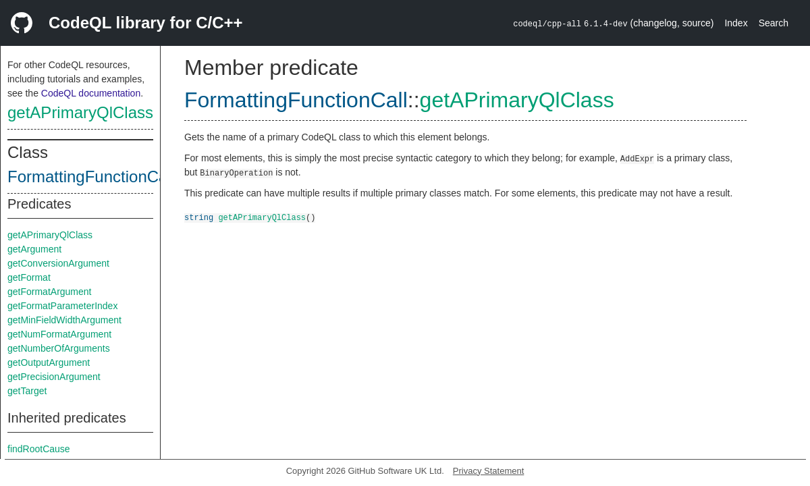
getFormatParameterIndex (62, 305)
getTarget (27, 390)
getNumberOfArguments (58, 348)
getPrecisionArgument (54, 376)
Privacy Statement (488, 471)
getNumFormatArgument (59, 334)
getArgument (34, 249)
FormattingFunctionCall (91, 176)
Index (735, 23)
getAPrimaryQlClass (80, 112)
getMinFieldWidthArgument (64, 320)
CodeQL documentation (90, 93)
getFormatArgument (49, 291)
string (198, 217)
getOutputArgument (48, 362)
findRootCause (38, 448)
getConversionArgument (58, 263)
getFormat (29, 277)
